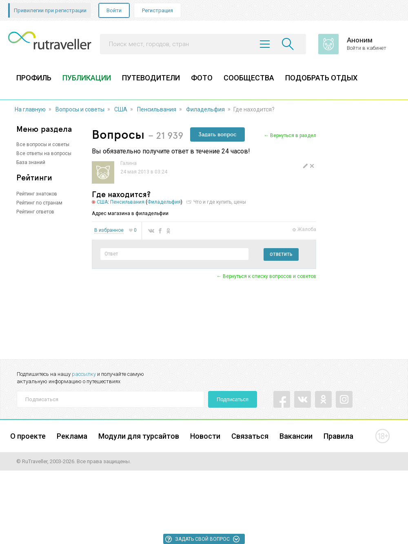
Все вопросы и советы (42, 144)
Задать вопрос (217, 134)
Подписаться (232, 399)
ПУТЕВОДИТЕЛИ (151, 77)
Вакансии (296, 436)
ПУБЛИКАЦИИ (86, 77)
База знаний (30, 162)
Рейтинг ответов (35, 212)
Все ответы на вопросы (43, 153)
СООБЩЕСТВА (249, 77)
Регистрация (157, 10)
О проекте (28, 436)
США (120, 109)
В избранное (109, 230)
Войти (114, 10)
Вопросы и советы (79, 109)
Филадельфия (205, 109)
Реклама (72, 436)
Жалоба (306, 229)
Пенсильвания (156, 109)
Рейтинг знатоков (36, 194)
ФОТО (202, 77)
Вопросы (118, 134)
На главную (30, 109)
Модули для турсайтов (138, 436)
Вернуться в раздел (293, 135)
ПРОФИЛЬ (33, 77)
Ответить (281, 254)
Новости (205, 436)
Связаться (249, 436)
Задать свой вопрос (202, 539)
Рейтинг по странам (39, 203)
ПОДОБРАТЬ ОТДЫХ (321, 77)
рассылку (84, 374)
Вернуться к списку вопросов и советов (269, 276)
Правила (338, 436)
